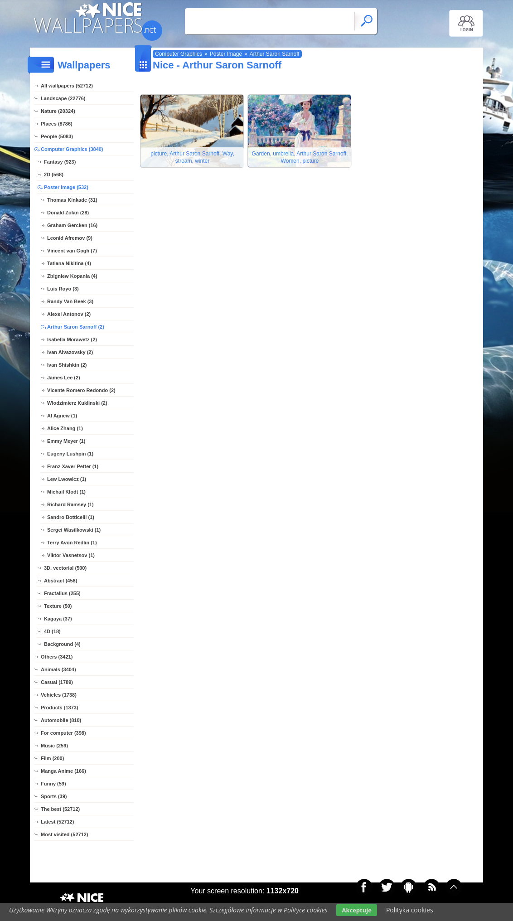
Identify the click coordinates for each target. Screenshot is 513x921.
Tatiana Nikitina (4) (69, 263)
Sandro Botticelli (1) (70, 517)
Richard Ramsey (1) (70, 504)
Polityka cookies (409, 910)
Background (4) (62, 644)
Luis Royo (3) (63, 288)
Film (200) (52, 758)
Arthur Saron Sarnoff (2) (75, 327)
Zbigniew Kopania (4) (72, 276)
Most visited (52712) (64, 834)
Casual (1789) (57, 682)
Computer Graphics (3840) (72, 149)
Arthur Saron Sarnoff (275, 54)
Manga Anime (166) (63, 771)
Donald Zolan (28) (68, 212)
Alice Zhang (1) (65, 428)
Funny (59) (53, 783)
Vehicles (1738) (59, 695)
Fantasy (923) (60, 162)
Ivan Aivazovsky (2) (70, 352)
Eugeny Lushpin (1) (70, 453)
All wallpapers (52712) (67, 85)
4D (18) (52, 631)
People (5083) (57, 136)
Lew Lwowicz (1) (66, 479)
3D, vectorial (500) (65, 568)
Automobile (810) (61, 720)
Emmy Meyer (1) (66, 441)
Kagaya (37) (58, 618)
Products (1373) (59, 707)
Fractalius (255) (62, 593)
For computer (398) (63, 733)
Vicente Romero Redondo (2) (81, 390)
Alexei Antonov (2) (69, 314)
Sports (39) (54, 796)
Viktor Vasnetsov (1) (71, 555)
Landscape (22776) (63, 98)
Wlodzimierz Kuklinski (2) (77, 403)
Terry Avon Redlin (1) (72, 542)
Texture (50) (58, 606)
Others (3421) (57, 656)
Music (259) (54, 745)
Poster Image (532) (66, 187)
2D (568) (53, 174)
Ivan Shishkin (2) (67, 365)
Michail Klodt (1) (66, 491)
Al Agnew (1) (62, 415)
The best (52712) (60, 809)
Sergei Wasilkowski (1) (74, 530)
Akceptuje (356, 910)
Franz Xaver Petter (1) (72, 466)
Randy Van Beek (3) (70, 301)
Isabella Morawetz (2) (72, 339)
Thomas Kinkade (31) (72, 200)
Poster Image (226, 54)
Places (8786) (57, 123)
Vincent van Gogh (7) (72, 250)
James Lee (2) (63, 377)
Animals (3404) (58, 669)
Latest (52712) (57, 821)
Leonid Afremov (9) (69, 238)
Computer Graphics (178, 54)
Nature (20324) (58, 111)
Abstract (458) (60, 580)
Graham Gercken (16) (72, 225)
